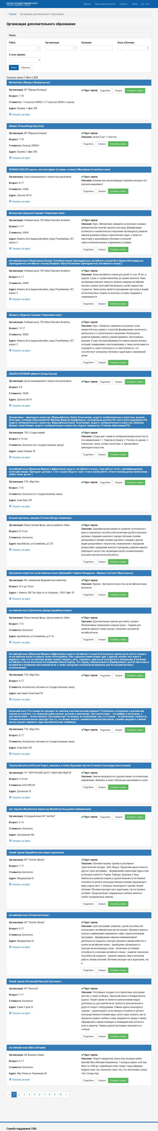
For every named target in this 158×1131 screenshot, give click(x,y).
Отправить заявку (135, 90)
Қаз (142, 4)
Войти (135, 4)
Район (12, 42)
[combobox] (25, 48)
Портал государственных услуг (22, 4)
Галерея (118, 90)
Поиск (14, 67)
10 (60, 1094)
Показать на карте (19, 114)
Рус (147, 4)
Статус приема (17, 54)
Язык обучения (126, 42)
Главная (87, 4)
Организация (52, 42)
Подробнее (105, 90)
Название (86, 42)
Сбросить (25, 67)
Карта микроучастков (105, 4)
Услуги (124, 4)
